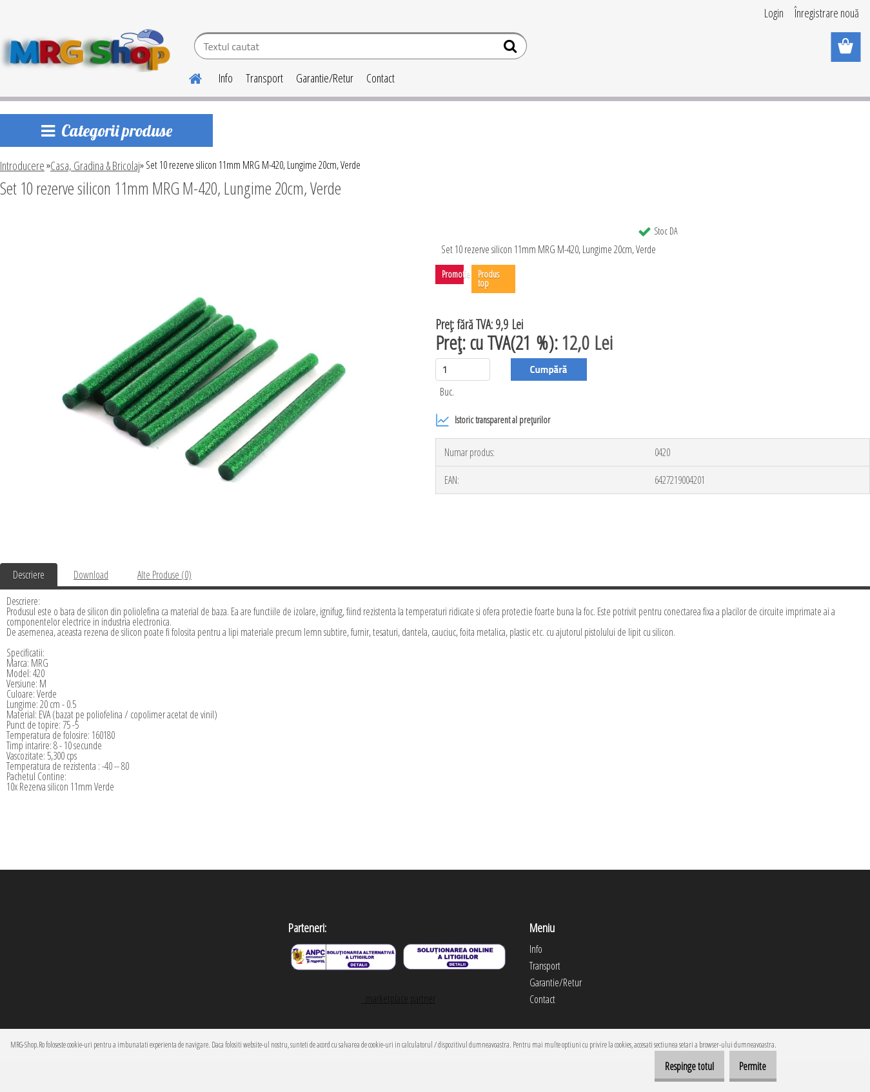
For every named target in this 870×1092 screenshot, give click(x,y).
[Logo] (88, 47)
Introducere (22, 165)
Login (774, 13)
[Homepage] (187, 76)
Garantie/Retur (324, 78)
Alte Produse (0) (164, 575)
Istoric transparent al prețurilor (492, 420)
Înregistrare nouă (827, 13)
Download (91, 575)
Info (226, 78)
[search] (511, 49)
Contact (380, 78)
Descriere (28, 575)
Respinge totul (671, 1066)
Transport (264, 78)
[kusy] (463, 369)
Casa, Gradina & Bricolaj (95, 165)
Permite (746, 1066)
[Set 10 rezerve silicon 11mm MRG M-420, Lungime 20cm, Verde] (202, 223)
